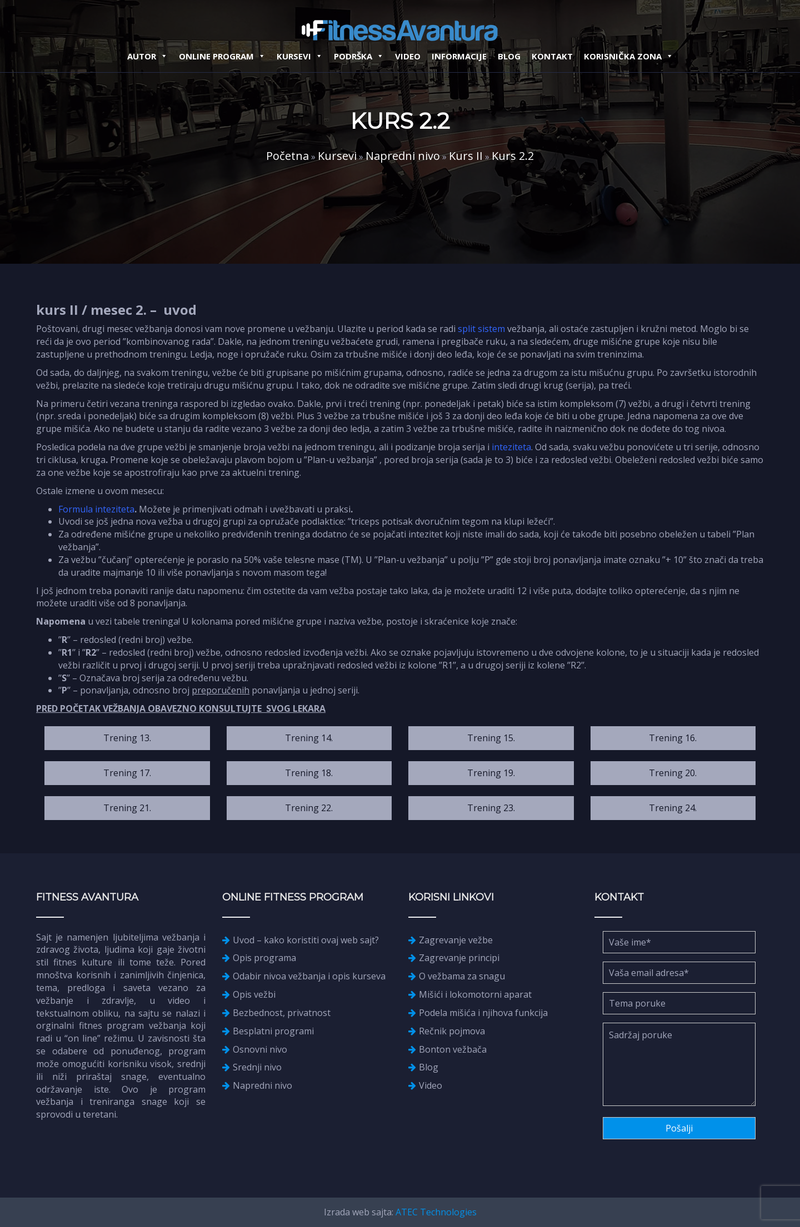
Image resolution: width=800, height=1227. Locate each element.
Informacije (459, 56)
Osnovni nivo (260, 1049)
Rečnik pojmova (452, 1031)
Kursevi (300, 56)
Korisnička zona (628, 56)
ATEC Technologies (436, 1212)
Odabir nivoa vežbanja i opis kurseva (309, 976)
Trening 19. (491, 773)
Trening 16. (673, 738)
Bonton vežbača (453, 1049)
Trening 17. (127, 773)
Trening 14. (309, 738)
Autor (147, 56)
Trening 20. (673, 773)
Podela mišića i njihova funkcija (483, 1013)
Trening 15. (491, 738)
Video (408, 56)
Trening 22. (309, 808)
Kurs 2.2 (513, 155)
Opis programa (264, 958)
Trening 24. (673, 808)
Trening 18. (309, 773)
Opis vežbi (254, 994)
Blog (509, 56)
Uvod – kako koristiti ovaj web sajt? (306, 940)
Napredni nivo (403, 155)
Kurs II (466, 155)
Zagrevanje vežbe (456, 940)
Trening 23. (491, 808)
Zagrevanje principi (459, 958)
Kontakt (552, 56)
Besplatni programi (273, 1031)
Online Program (222, 56)
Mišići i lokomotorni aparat (475, 994)
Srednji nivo (257, 1067)
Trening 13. (127, 738)
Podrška (359, 56)
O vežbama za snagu (462, 976)
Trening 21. (127, 808)
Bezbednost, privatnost (282, 1013)
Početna (287, 155)
